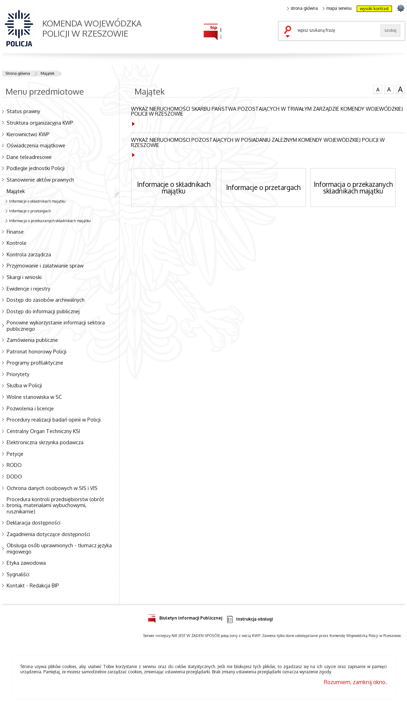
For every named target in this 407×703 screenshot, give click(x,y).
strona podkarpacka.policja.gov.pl (400, 7)
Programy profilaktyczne (35, 362)
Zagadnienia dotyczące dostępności (48, 534)
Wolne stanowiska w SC (34, 397)
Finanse (15, 231)
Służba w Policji (24, 385)
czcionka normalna (377, 89)
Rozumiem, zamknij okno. (355, 682)
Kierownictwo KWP (28, 134)
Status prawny (23, 111)
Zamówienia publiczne (32, 340)
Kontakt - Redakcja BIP (33, 585)
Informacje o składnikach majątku (37, 201)
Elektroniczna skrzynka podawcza (45, 442)
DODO (14, 476)
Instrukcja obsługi (249, 619)
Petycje (15, 454)
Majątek (47, 73)
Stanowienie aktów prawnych (40, 179)
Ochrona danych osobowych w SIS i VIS (52, 488)
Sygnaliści (18, 574)
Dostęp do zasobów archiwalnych (46, 299)
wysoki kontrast (374, 8)
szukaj (289, 32)
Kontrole (17, 243)
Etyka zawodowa (26, 562)
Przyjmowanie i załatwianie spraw (45, 265)
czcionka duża (400, 89)
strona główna (302, 8)
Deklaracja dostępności (33, 522)
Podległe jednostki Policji (36, 168)
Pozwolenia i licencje (30, 408)
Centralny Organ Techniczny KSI (43, 431)
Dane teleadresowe (29, 157)
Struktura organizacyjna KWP (40, 122)
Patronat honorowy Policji (36, 351)
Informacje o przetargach (30, 210)
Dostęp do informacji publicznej (43, 311)
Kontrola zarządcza (29, 254)
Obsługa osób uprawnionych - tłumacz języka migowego (59, 548)
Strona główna (18, 73)
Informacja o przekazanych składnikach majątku (50, 220)
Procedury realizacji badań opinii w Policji (54, 419)
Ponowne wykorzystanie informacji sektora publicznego (56, 325)
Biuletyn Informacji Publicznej (185, 617)
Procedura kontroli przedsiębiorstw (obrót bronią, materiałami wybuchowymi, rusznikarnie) (55, 505)
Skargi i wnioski (24, 277)
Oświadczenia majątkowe (36, 145)
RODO (14, 465)
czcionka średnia (388, 89)
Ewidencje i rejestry (28, 288)
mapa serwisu (337, 8)
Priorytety (18, 374)
